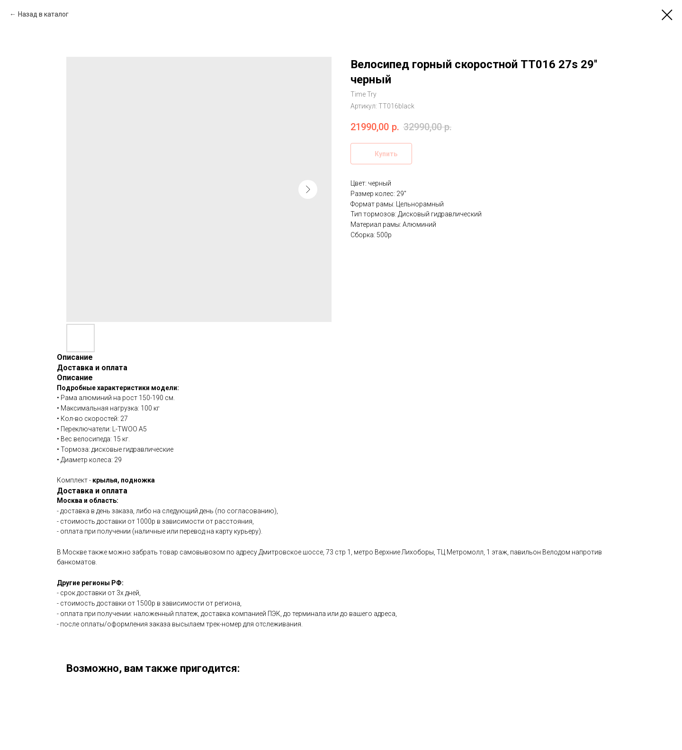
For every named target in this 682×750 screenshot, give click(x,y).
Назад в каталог (43, 14)
